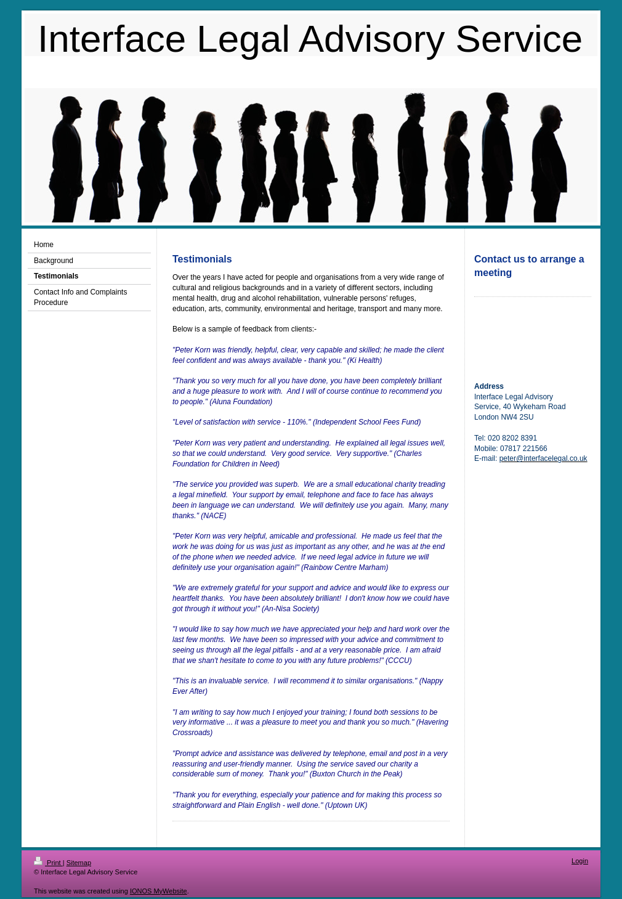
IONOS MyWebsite (158, 891)
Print (48, 862)
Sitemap (79, 862)
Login (580, 860)
